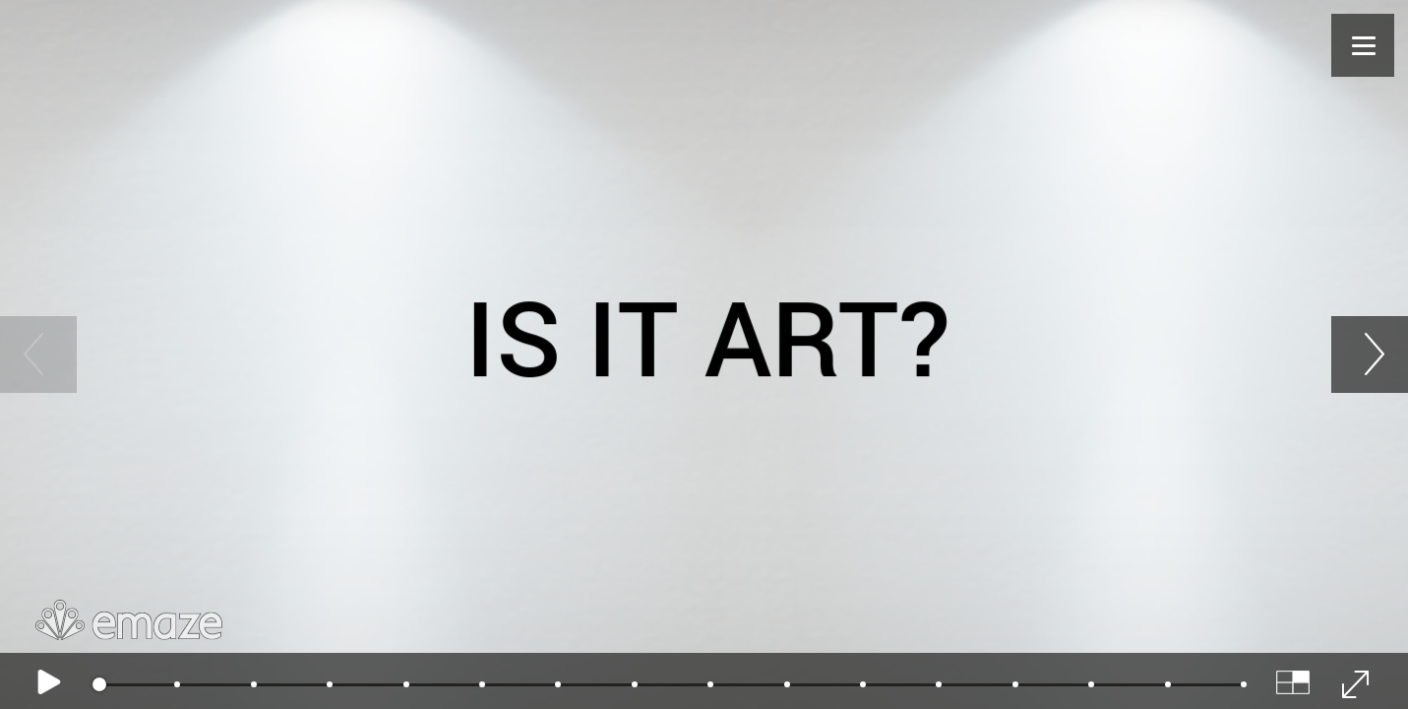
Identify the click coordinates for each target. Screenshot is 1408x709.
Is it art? (707, 333)
